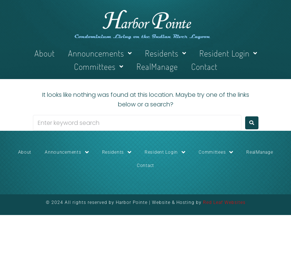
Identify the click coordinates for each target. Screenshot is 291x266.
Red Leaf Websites (224, 202)
